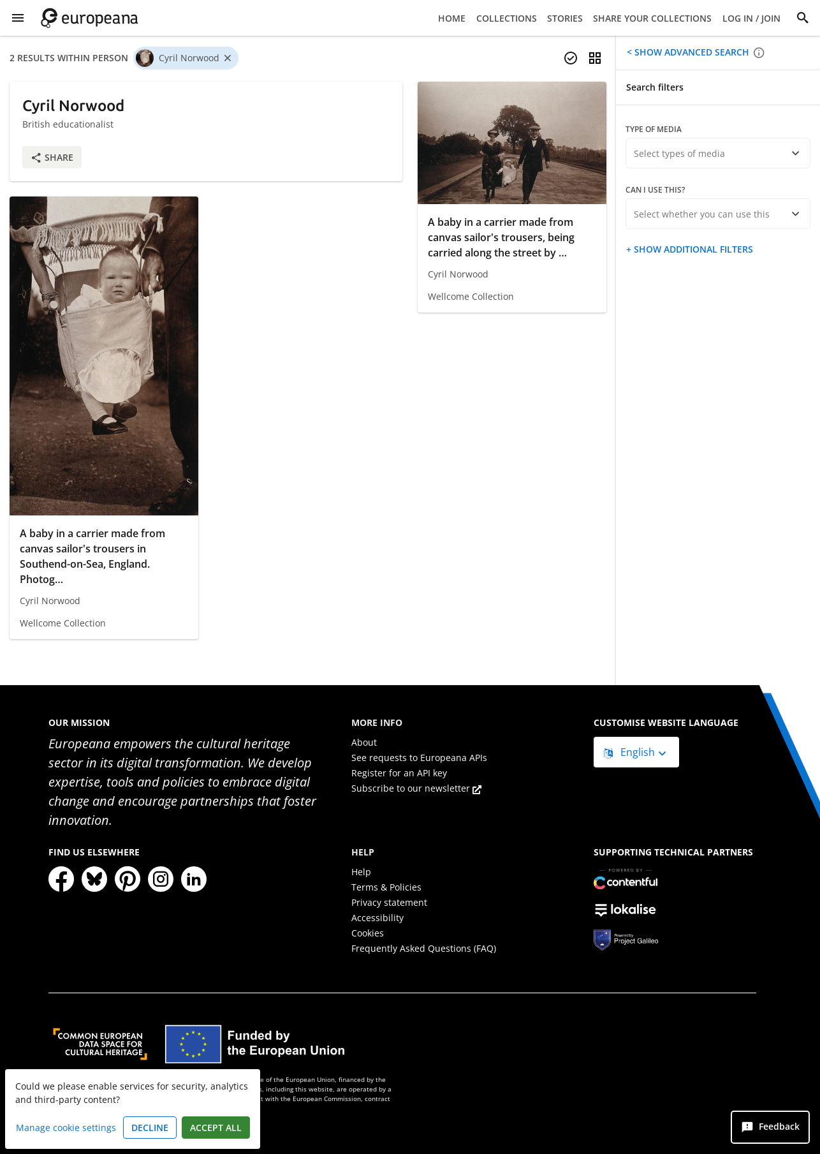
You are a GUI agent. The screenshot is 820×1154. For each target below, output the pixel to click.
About (364, 742)
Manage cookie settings (66, 1127)
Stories (565, 18)
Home (451, 18)
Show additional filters (692, 249)
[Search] (803, 18)
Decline (149, 1127)
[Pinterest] (127, 879)
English (630, 752)
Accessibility (377, 918)
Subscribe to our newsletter (416, 788)
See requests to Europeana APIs (419, 757)
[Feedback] (770, 1127)
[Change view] (594, 58)
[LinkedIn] (194, 879)
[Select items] (570, 58)
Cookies (367, 933)
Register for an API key (399, 773)
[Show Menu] (18, 18)
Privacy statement (389, 902)
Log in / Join (751, 18)
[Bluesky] (94, 879)
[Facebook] (61, 879)
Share (52, 157)
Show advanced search (690, 52)
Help (361, 872)
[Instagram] (160, 879)
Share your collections (652, 18)
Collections (506, 18)
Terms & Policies (386, 887)
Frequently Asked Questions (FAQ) (423, 948)
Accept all (216, 1127)
